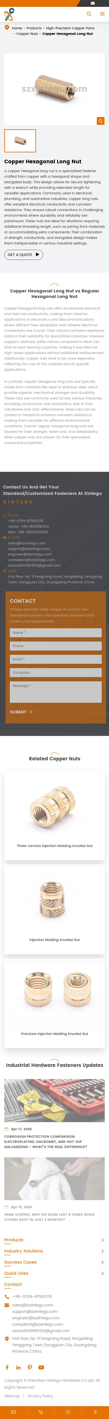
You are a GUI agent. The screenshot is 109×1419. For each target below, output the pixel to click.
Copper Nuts (27, 34)
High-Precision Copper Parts (70, 28)
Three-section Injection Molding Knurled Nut (55, 847)
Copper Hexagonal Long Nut (67, 34)
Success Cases (20, 1262)
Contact (13, 1284)
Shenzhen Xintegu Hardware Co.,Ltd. (61, 1380)
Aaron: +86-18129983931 (27, 526)
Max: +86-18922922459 (26, 532)
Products (34, 28)
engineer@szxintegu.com (28, 554)
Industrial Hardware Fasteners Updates (54, 1064)
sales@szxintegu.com (25, 543)
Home (17, 28)
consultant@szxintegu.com (30, 560)
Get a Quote (24, 255)
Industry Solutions (23, 1251)
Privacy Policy (40, 1396)
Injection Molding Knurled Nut (54, 941)
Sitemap (12, 1396)
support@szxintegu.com (27, 549)
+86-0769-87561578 (24, 521)
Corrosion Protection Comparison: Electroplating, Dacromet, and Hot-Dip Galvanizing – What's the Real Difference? (45, 1143)
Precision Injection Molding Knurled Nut (54, 1035)
